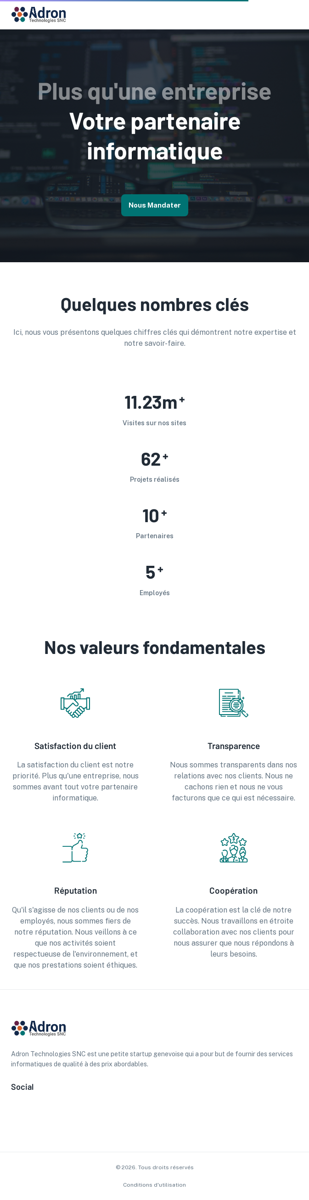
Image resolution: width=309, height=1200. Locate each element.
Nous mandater (154, 205)
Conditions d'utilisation (154, 1185)
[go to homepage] (38, 21)
